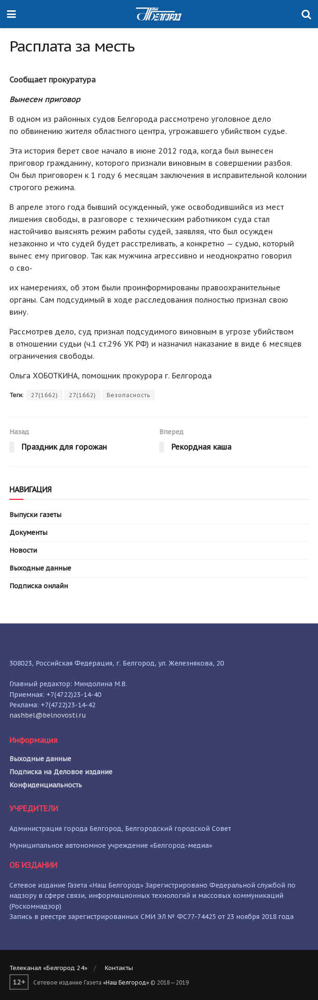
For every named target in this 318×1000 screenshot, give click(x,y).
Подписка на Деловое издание (60, 772)
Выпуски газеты (35, 515)
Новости (23, 550)
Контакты (119, 968)
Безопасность (128, 395)
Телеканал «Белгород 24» (48, 968)
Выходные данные (40, 568)
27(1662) (44, 395)
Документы (28, 532)
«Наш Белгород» (126, 982)
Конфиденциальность (45, 785)
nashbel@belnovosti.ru (47, 715)
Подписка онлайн (38, 586)
